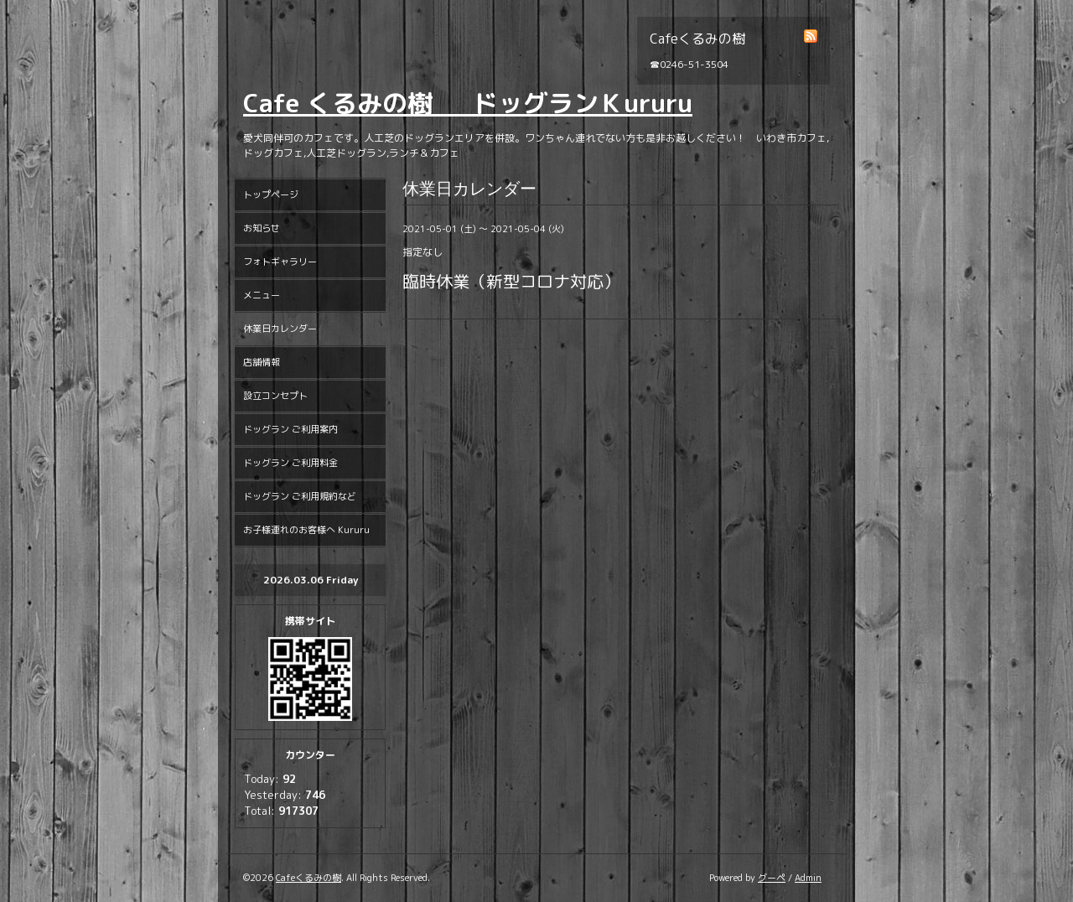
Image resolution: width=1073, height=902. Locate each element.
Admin (808, 877)
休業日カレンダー (280, 328)
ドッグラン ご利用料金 (290, 462)
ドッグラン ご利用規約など (299, 496)
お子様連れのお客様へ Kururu (306, 530)
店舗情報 (261, 362)
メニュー (261, 295)
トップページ (270, 194)
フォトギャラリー (280, 261)
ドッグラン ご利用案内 (290, 429)
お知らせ (261, 228)
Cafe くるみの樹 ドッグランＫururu (467, 103)
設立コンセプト (275, 395)
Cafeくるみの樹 (308, 877)
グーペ (771, 877)
